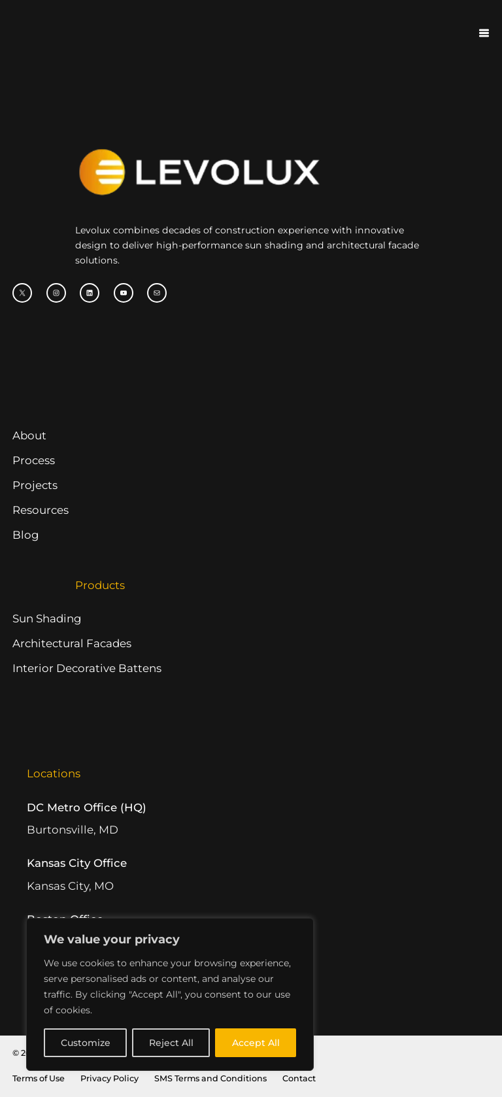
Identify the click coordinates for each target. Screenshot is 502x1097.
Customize (85, 1043)
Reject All (171, 1043)
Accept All (256, 1043)
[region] (170, 994)
